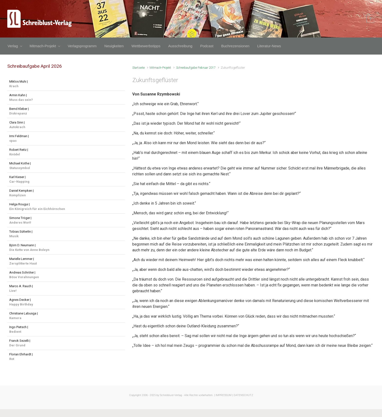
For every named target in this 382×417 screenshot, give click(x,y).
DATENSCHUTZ (243, 395)
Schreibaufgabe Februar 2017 (196, 67)
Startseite (138, 67)
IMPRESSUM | (224, 395)
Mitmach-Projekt (160, 67)
